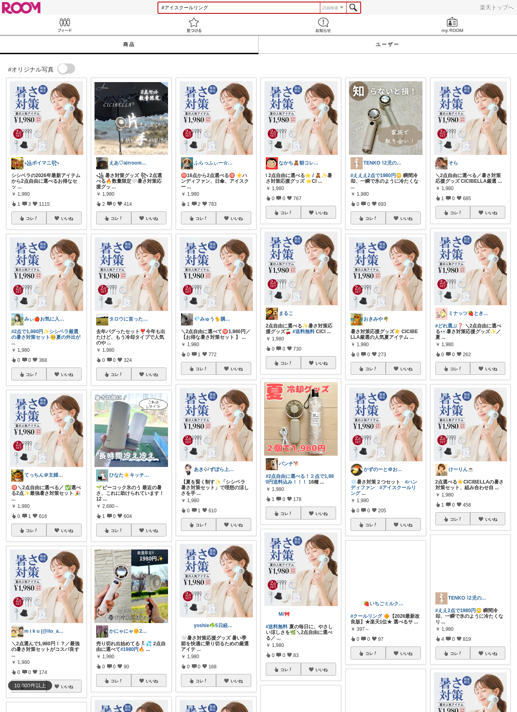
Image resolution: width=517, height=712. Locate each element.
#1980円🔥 (132, 649)
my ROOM (452, 25)
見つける (193, 25)
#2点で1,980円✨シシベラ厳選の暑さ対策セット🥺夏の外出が (45, 334)
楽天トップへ (497, 7)
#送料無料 (303, 331)
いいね (67, 218)
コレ (32, 218)
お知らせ (323, 25)
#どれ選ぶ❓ (449, 326)
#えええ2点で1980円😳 (376, 175)
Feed (64, 25)
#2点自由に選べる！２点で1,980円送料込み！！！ (300, 479)
